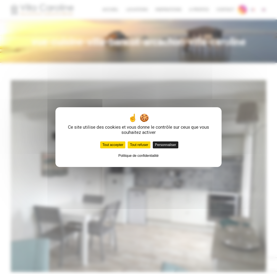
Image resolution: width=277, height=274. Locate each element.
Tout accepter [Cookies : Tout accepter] (112, 145)
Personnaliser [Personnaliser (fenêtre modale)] (165, 145)
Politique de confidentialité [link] (138, 155)
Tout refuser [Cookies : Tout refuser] (139, 145)
